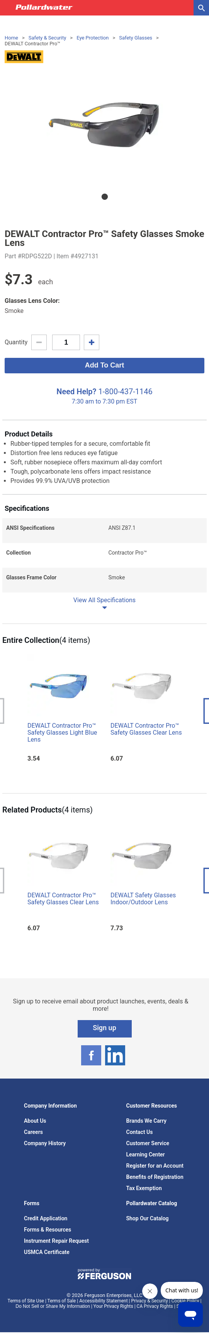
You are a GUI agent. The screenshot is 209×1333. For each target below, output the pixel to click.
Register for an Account (155, 1166)
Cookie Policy (185, 1301)
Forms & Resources (47, 1229)
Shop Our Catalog (147, 1218)
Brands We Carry (146, 1121)
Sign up (104, 1028)
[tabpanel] (104, 125)
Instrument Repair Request (56, 1241)
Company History (45, 1143)
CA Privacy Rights (155, 1306)
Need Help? (76, 391)
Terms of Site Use (26, 1301)
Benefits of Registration (155, 1177)
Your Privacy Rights (113, 1306)
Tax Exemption (144, 1188)
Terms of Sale (62, 1301)
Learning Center (145, 1154)
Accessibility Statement (103, 1301)
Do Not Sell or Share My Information (52, 1306)
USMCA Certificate (47, 1252)
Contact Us (139, 1132)
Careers (33, 1132)
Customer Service (148, 1143)
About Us (35, 1121)
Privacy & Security (149, 1301)
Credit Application (45, 1218)
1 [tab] (105, 197)
